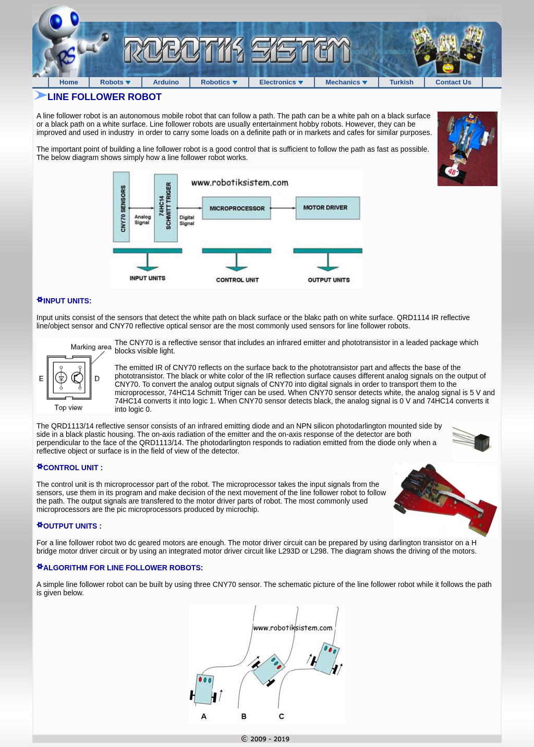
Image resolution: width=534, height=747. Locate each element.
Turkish (402, 82)
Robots (115, 82)
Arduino (166, 82)
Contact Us (453, 82)
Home (68, 82)
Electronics (282, 82)
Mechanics (346, 82)
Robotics (219, 82)
